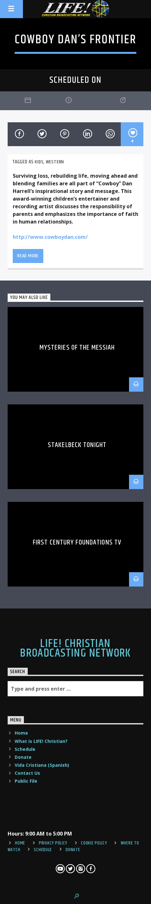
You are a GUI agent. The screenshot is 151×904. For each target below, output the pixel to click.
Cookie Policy (94, 843)
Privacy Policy (53, 843)
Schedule (25, 749)
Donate (23, 757)
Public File (26, 781)
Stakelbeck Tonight (77, 445)
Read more (28, 256)
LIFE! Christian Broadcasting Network (75, 648)
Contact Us (27, 773)
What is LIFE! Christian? (41, 741)
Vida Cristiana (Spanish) (42, 765)
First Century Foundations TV (77, 542)
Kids (39, 162)
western (55, 162)
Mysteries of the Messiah (77, 347)
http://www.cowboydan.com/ (50, 236)
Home (21, 733)
